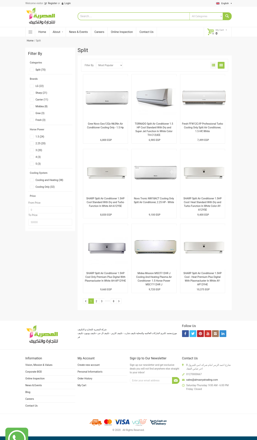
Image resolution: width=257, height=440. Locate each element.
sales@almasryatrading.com (202, 379)
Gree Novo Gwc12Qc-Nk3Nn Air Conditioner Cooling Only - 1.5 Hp (105, 125)
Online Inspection (122, 32)
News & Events (78, 32)
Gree (40, 113)
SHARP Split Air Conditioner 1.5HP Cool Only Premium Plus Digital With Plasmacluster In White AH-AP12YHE (105, 277)
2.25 (41, 143)
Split (41, 69)
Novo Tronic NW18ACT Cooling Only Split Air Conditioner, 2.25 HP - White (154, 200)
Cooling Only (45, 186)
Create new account (89, 364)
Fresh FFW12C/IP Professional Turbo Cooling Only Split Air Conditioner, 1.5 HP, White (202, 127)
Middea (41, 106)
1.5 (40, 136)
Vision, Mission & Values (38, 364)
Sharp (41, 92)
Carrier (42, 99)
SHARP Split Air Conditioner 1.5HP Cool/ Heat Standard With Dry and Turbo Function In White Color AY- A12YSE (202, 204)
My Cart (82, 385)
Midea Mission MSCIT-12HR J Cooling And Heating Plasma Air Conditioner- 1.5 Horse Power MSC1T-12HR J (154, 279)
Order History (85, 378)
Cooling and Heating (49, 180)
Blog (27, 392)
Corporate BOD (33, 371)
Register (50, 3)
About (56, 32)
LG (40, 86)
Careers (99, 32)
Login (66, 3)
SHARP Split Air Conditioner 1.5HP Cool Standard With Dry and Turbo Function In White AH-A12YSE (105, 202)
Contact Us (146, 32)
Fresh (41, 120)
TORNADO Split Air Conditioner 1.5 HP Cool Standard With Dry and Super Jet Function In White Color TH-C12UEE (154, 129)
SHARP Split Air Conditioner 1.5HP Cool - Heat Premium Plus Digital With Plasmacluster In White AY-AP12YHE (202, 279)
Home (42, 32)
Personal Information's (90, 371)
